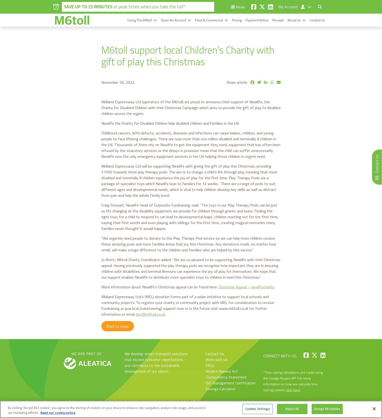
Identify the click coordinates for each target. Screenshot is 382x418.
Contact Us (317, 20)
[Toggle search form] (320, 7)
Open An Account (173, 20)
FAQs (210, 365)
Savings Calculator (221, 389)
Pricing (237, 20)
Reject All (292, 408)
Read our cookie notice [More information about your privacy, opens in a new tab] (57, 412)
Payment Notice (257, 20)
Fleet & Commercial (209, 20)
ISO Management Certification (231, 383)
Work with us (216, 359)
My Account (292, 7)
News (238, 7)
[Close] (374, 408)
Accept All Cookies (327, 408)
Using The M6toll (139, 20)
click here (293, 389)
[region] (191, 409)
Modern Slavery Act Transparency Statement (226, 374)
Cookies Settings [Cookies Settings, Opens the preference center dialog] (257, 408)
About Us (294, 20)
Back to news (117, 326)
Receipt (278, 20)
